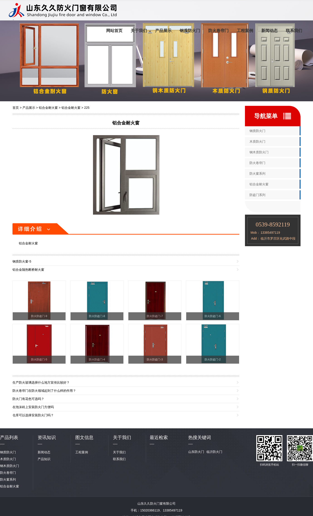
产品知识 (44, 459)
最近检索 (159, 437)
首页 (15, 107)
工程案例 (245, 30)
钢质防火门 (190, 30)
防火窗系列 (257, 173)
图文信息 (84, 437)
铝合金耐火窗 (48, 107)
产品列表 (9, 437)
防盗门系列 (257, 195)
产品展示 (163, 30)
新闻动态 (269, 30)
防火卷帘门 (218, 30)
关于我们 (139, 30)
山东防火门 (196, 452)
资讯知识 (47, 437)
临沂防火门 (214, 452)
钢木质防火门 (259, 152)
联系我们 (294, 30)
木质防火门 (257, 141)
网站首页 (114, 30)
